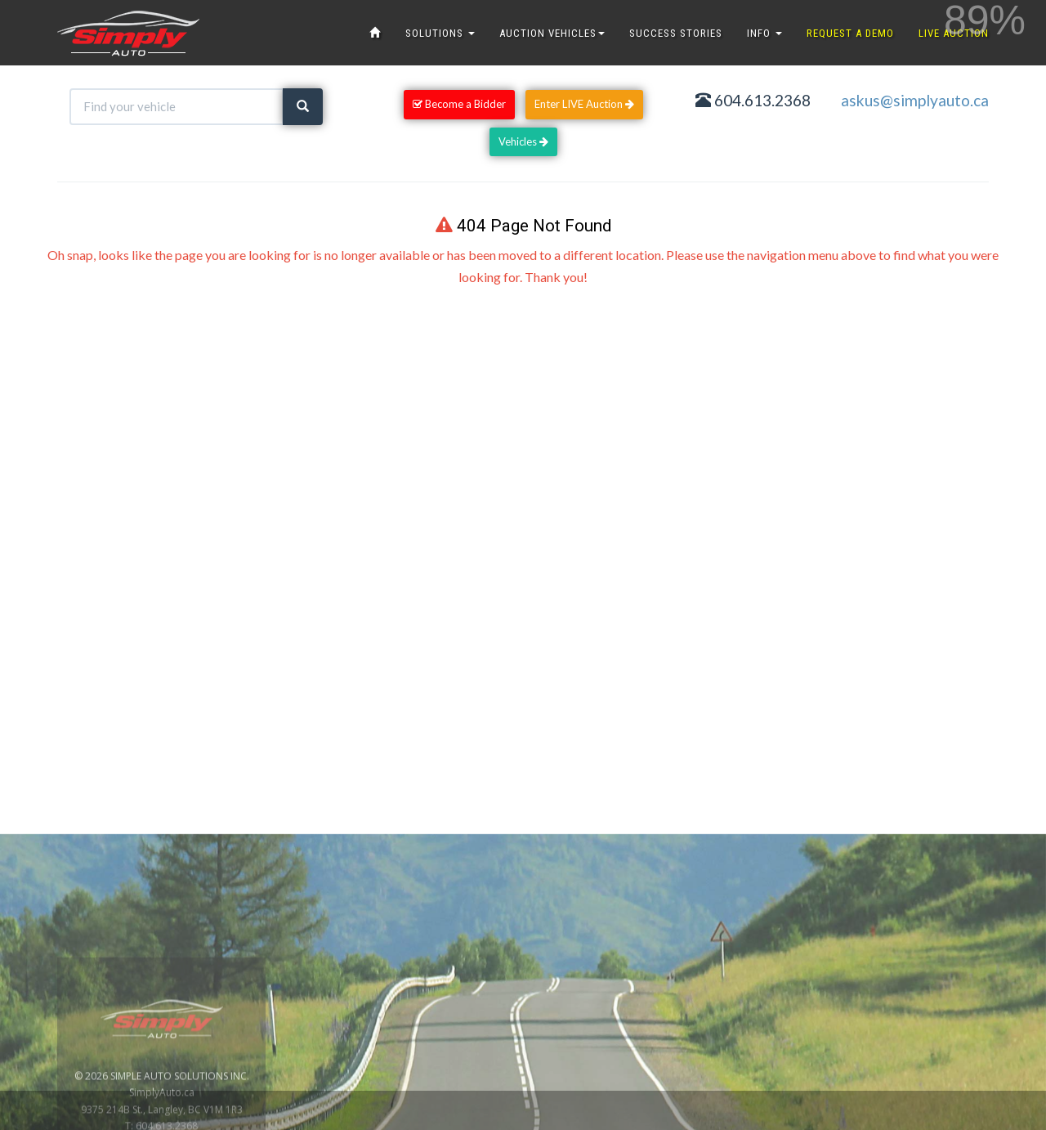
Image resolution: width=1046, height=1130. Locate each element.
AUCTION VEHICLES (552, 33)
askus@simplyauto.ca (915, 100)
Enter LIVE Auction (584, 103)
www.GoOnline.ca (989, 1121)
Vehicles (523, 141)
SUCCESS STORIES (675, 33)
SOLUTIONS (440, 33)
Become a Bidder (459, 103)
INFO (764, 33)
